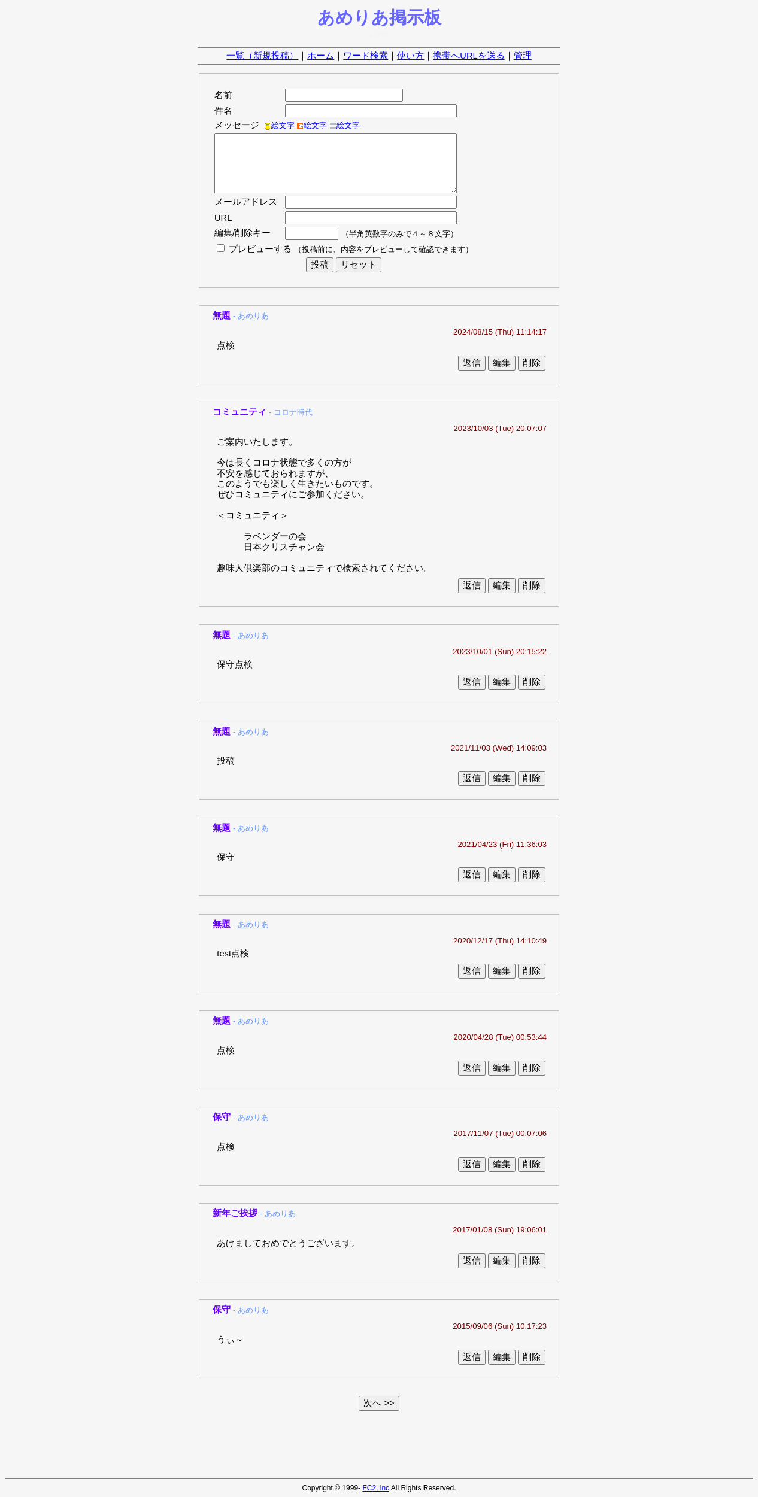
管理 (523, 55)
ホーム (320, 55)
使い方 (410, 55)
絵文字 (279, 125)
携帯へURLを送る (468, 55)
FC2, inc (375, 1488)
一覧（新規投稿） (262, 55)
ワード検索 (365, 55)
